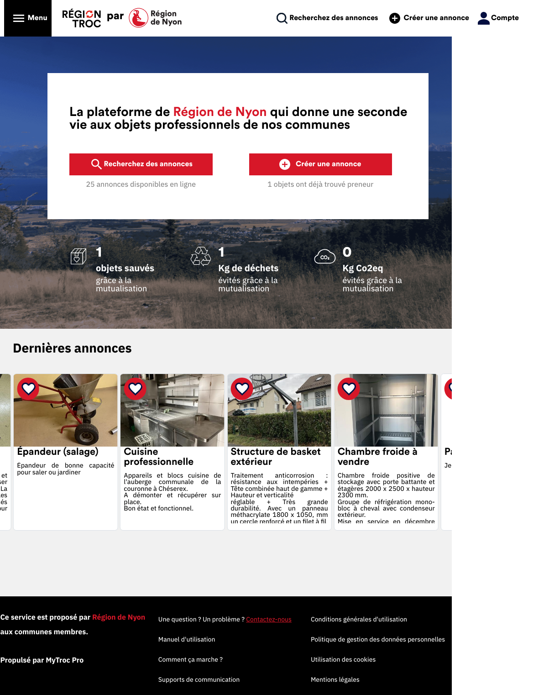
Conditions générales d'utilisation (424, 619)
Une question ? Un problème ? (289, 619)
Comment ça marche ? (255, 659)
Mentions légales (400, 679)
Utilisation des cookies (408, 659)
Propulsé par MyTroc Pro (74, 660)
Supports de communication (263, 679)
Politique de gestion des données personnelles (443, 639)
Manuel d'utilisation (251, 639)
